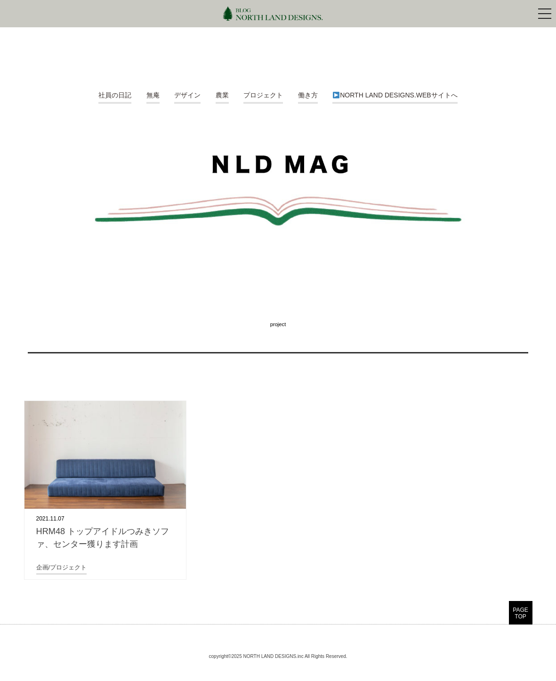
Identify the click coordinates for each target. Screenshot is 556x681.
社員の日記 (114, 95)
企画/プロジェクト (61, 567)
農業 (222, 95)
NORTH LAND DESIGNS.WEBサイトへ (395, 95)
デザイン (187, 95)
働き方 (308, 95)
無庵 (153, 95)
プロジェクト (263, 95)
